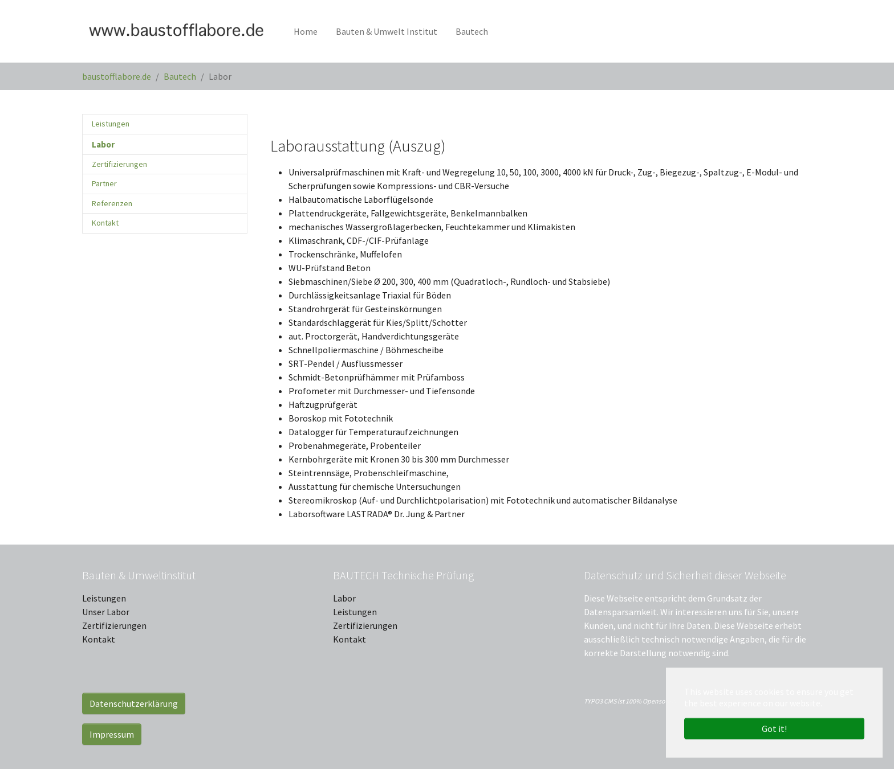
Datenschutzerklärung (134, 703)
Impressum (112, 734)
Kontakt (98, 639)
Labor (344, 598)
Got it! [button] (774, 728)
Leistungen (104, 598)
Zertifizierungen (114, 625)
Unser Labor (105, 611)
